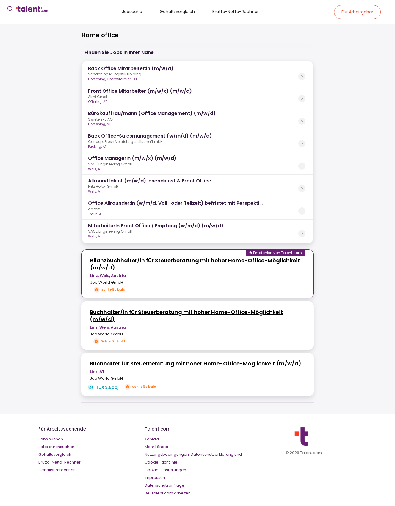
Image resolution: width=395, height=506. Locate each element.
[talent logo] (32, 10)
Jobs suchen (50, 439)
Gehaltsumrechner (56, 470)
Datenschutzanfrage (164, 485)
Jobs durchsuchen (56, 447)
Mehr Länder (157, 447)
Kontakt (152, 439)
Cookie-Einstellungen (165, 470)
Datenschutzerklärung (212, 454)
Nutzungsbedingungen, (167, 454)
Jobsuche (132, 12)
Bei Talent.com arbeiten (168, 493)
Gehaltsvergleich (177, 12)
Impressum (156, 477)
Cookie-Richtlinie (161, 462)
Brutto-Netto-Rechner (235, 12)
